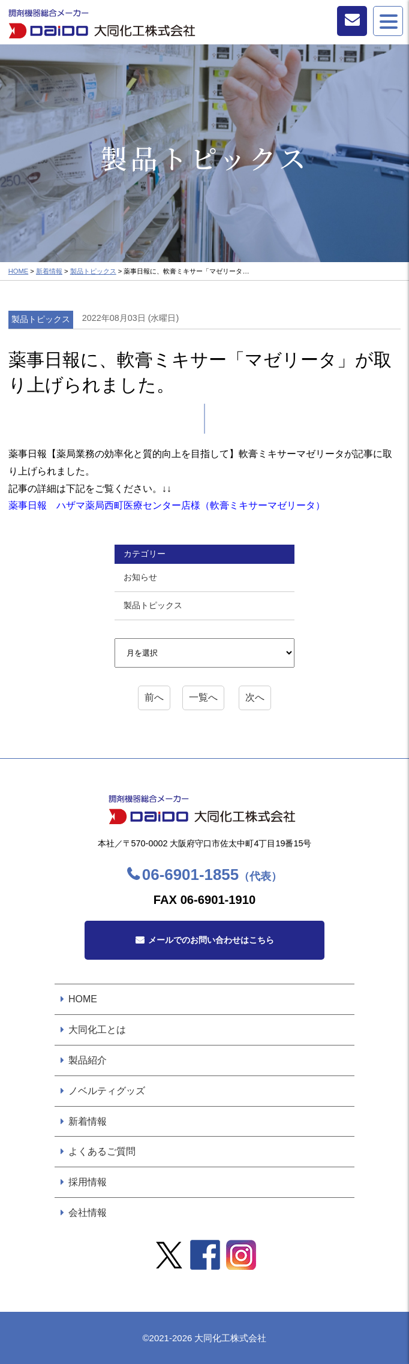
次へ (254, 697)
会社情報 (87, 1212)
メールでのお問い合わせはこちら (211, 940)
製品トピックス (93, 271)
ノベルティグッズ (106, 1091)
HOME (18, 271)
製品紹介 (87, 1060)
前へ (154, 697)
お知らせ (140, 577)
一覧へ (203, 697)
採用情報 (87, 1182)
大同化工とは (97, 1029)
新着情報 (49, 271)
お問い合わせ (352, 21)
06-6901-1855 (212, 874)
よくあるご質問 (102, 1151)
